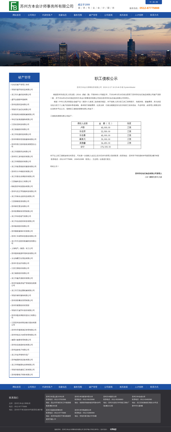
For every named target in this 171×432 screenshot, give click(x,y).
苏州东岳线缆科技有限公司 (22, 345)
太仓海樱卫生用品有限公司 (22, 258)
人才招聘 (139, 15)
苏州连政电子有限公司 (20, 350)
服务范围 (78, 15)
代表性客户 (47, 15)
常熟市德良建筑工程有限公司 (23, 370)
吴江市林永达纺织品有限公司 (23, 196)
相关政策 (124, 15)
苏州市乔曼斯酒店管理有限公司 (23, 330)
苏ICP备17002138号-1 (91, 429)
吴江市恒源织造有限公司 (21, 134)
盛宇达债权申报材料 (19, 99)
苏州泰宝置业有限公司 (20, 206)
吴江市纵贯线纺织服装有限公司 (23, 166)
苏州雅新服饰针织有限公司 (22, 231)
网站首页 (17, 15)
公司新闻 (108, 15)
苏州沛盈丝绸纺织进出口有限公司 (23, 316)
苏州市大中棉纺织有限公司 (22, 171)
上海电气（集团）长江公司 (22, 248)
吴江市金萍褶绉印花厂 (20, 355)
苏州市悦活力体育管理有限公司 (23, 335)
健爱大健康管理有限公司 (21, 340)
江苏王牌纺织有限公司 (20, 268)
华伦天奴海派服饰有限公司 (22, 119)
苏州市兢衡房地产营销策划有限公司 (23, 284)
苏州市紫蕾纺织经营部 (20, 305)
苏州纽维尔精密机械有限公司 (23, 114)
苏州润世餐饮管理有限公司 (22, 300)
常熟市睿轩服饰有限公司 (21, 295)
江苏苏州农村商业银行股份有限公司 (23, 324)
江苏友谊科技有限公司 (20, 124)
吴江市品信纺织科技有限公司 (23, 221)
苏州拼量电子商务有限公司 (22, 375)
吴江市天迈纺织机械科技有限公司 (23, 242)
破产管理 (93, 15)
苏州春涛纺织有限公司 (20, 226)
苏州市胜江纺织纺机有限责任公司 (23, 145)
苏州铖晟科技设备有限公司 (22, 360)
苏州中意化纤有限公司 (20, 263)
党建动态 (62, 15)
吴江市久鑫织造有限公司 (21, 94)
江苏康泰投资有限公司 (20, 201)
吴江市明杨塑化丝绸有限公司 (23, 365)
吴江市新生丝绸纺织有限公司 (23, 176)
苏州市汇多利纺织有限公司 (22, 156)
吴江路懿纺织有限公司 (20, 129)
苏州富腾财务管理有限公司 (22, 211)
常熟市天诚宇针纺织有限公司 (23, 310)
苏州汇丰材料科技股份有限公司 (23, 236)
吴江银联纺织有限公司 (20, 273)
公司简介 (32, 15)
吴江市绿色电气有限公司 (21, 216)
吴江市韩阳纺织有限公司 (21, 161)
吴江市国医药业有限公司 (21, 152)
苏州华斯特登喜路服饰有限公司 (23, 139)
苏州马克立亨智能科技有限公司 (23, 191)
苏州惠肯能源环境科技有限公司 (23, 253)
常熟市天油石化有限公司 (21, 109)
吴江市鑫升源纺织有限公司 (22, 278)
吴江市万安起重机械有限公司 (23, 290)
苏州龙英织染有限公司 (20, 104)
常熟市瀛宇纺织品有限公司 (22, 90)
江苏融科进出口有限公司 (21, 181)
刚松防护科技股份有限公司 (22, 186)
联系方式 (154, 15)
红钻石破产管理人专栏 (20, 85)
